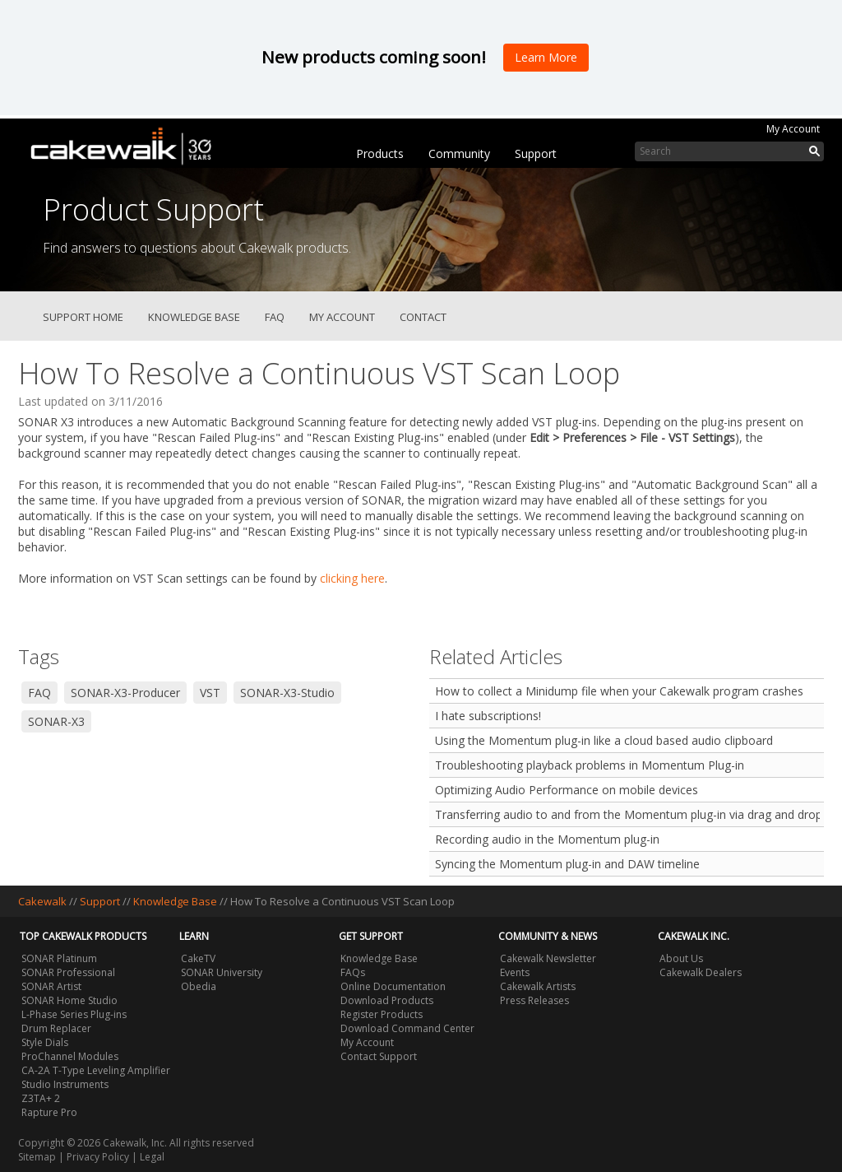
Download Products (386, 1000)
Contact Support (378, 1056)
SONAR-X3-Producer (125, 692)
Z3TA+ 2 (40, 1098)
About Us (681, 958)
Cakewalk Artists (538, 986)
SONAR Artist (51, 986)
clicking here (352, 578)
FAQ (275, 316)
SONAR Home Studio (69, 1000)
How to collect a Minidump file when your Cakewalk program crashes (619, 691)
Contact (423, 316)
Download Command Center (407, 1028)
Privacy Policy (98, 1157)
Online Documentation (393, 986)
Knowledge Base (194, 316)
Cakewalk (42, 901)
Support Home (83, 316)
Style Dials (44, 1042)
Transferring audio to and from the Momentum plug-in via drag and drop (627, 814)
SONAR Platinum (59, 958)
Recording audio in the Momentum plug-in (547, 839)
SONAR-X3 (56, 721)
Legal (152, 1157)
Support (536, 153)
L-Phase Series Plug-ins (74, 1014)
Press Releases (534, 1000)
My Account (793, 129)
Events (515, 972)
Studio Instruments (65, 1084)
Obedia (198, 986)
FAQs (352, 972)
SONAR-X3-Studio (287, 692)
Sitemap (37, 1157)
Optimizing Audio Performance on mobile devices (566, 790)
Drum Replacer (56, 1028)
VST (210, 692)
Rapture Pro (49, 1112)
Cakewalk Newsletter (548, 958)
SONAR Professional (68, 972)
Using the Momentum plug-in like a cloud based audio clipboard (604, 740)
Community (459, 153)
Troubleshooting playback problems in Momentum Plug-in (589, 765)
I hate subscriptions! (488, 715)
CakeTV (198, 958)
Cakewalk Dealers (700, 972)
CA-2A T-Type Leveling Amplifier (95, 1070)
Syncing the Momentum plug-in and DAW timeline (567, 864)
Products (380, 153)
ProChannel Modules (69, 1056)
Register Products (381, 1014)
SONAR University (221, 972)
